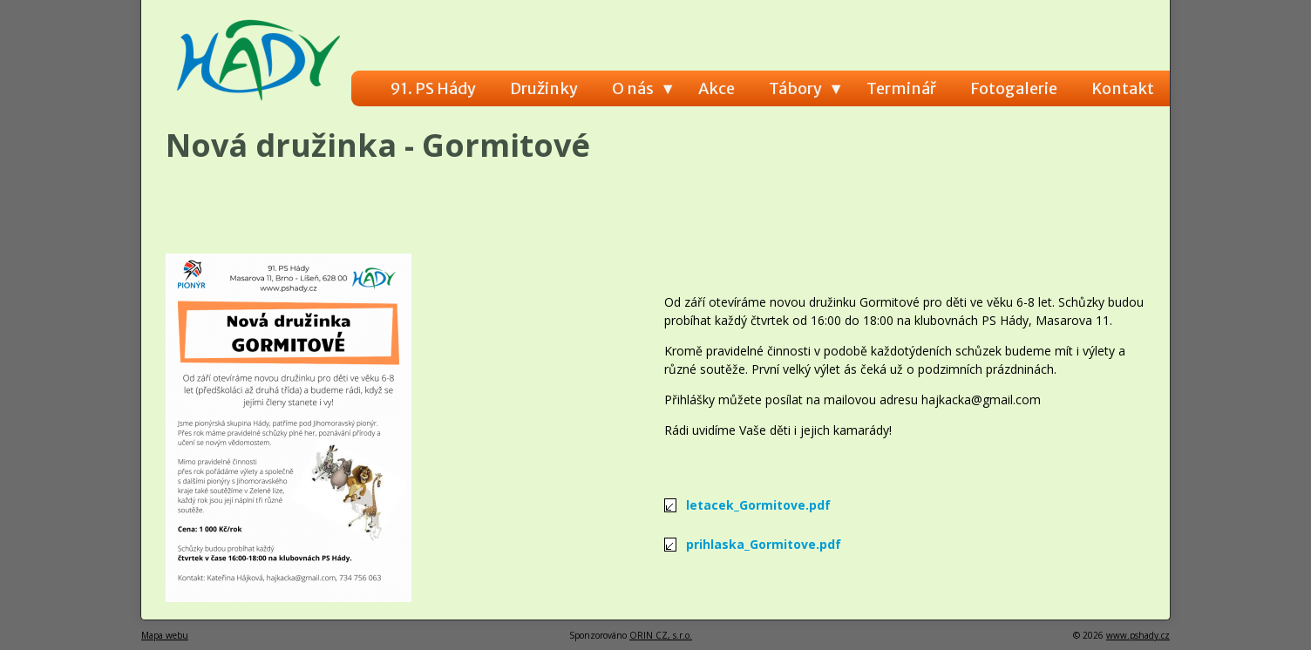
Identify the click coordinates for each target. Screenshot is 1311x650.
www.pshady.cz (1138, 635)
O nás (633, 88)
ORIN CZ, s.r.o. (660, 635)
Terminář (901, 88)
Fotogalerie (1013, 88)
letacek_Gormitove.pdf (758, 505)
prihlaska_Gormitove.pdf (763, 544)
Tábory (795, 88)
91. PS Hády (433, 88)
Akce (716, 88)
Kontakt (1122, 88)
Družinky (544, 88)
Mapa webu (164, 635)
